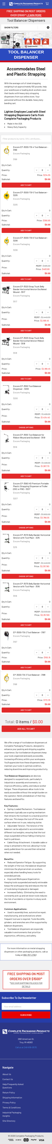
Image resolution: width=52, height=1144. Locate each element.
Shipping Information (12, 1097)
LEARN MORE (34, 15)
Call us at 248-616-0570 (26, 1047)
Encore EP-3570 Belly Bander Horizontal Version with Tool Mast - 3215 (31, 536)
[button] (48, 27)
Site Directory (8, 1120)
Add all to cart (26, 728)
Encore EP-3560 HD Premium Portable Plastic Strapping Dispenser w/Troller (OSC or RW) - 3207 (31, 486)
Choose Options (26, 427)
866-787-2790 (29, 955)
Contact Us (7, 1079)
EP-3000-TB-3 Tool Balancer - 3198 (29, 674)
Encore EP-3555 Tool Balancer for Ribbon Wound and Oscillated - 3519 (29, 436)
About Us (6, 1074)
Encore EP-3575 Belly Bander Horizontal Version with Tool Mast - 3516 (31, 585)
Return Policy (8, 1092)
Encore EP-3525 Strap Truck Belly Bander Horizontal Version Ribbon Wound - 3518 (28, 341)
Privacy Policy (9, 1102)
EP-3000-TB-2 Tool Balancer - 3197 (29, 632)
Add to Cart (26, 185)
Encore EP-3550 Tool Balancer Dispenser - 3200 (27, 387)
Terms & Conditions (11, 1107)
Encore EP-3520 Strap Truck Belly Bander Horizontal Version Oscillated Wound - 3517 (29, 289)
